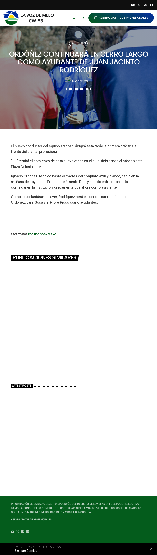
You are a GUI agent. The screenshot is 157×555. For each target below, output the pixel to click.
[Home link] (30, 18)
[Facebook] (151, 5)
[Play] (83, 18)
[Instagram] (145, 5)
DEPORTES (78, 43)
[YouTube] (133, 5)
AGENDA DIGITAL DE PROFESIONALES (121, 18)
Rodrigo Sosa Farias (42, 234)
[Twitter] (139, 5)
